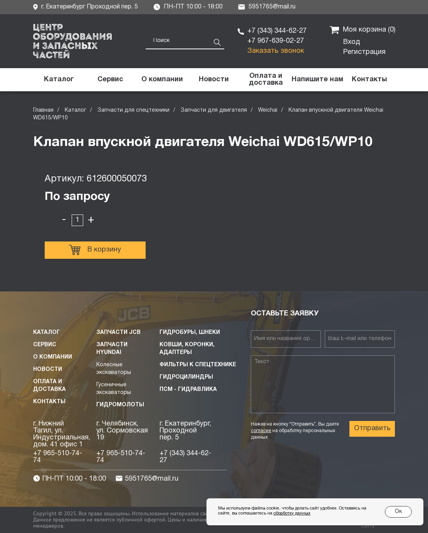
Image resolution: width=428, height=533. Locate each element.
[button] (317, 79)
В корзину (95, 250)
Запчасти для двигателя (214, 110)
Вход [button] (351, 42)
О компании (52, 357)
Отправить (372, 428)
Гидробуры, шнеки (189, 332)
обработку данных (292, 513)
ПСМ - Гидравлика (188, 389)
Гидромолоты (120, 404)
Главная (43, 110)
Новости (47, 369)
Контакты (49, 401)
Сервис (44, 344)
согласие (261, 431)
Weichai (267, 110)
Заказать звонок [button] (275, 51)
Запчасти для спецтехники (133, 110)
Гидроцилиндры (186, 377)
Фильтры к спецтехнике (197, 364)
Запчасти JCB (118, 332)
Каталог (75, 110)
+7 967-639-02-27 (275, 41)
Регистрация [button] (364, 52)
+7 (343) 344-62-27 (277, 31)
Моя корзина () (362, 30)
